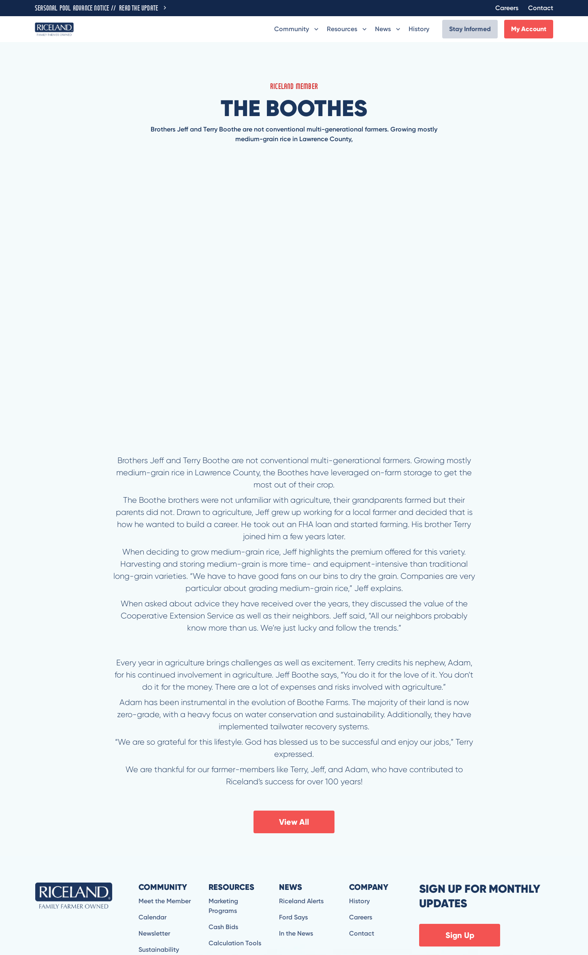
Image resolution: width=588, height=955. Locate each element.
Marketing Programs (223, 906)
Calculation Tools (235, 943)
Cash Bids (223, 927)
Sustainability (158, 949)
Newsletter (154, 933)
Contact (540, 8)
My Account (528, 29)
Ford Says (293, 917)
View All (294, 822)
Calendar (152, 917)
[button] (297, 29)
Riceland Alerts (301, 901)
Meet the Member (164, 901)
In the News (296, 933)
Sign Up (459, 935)
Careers (506, 8)
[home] (54, 29)
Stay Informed (470, 29)
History (419, 29)
